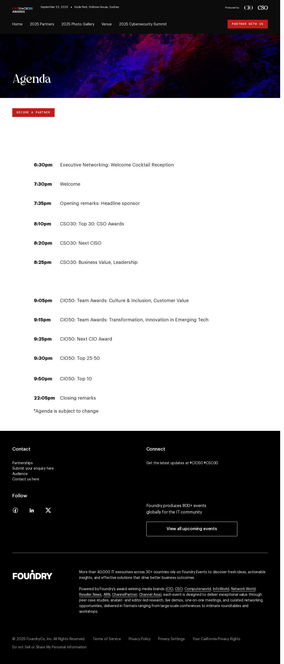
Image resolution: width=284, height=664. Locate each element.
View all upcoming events (192, 529)
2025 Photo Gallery (77, 24)
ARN (107, 595)
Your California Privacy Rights (216, 639)
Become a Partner (33, 112)
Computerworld (198, 589)
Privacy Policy (140, 639)
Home (17, 24)
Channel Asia (149, 595)
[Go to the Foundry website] (32, 574)
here (50, 468)
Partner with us (247, 24)
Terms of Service (107, 639)
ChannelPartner (124, 595)
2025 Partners (42, 24)
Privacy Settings (171, 639)
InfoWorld (221, 589)
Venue (107, 24)
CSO (179, 589)
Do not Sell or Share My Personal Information (49, 647)
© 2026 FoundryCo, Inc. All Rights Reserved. (48, 639)
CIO (170, 589)
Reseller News (90, 595)
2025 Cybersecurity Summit (143, 24)
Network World (243, 589)
